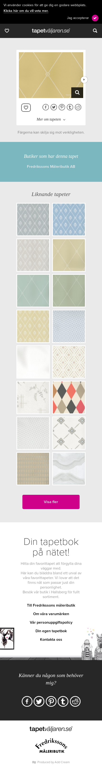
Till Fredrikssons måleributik (51, 605)
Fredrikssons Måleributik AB (51, 166)
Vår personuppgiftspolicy (51, 622)
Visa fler (51, 502)
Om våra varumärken (51, 614)
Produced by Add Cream (53, 762)
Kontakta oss (51, 639)
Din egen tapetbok (51, 631)
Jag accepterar (78, 18)
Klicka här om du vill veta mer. (26, 11)
